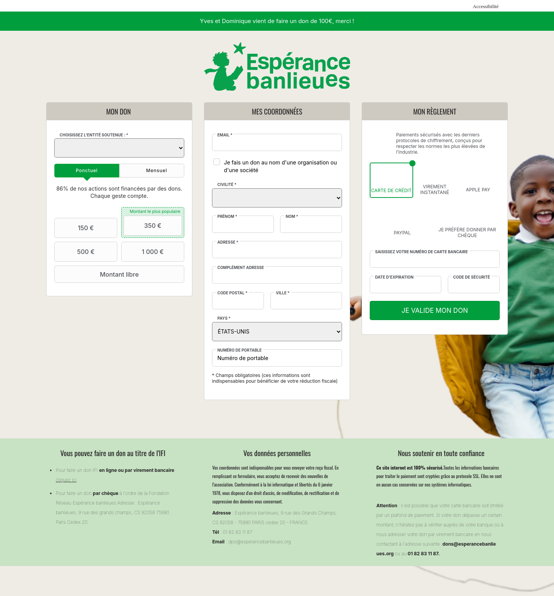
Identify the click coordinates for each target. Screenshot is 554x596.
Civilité (227, 184)
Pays (223, 318)
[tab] (86, 171)
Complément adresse (240, 267)
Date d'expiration (394, 277)
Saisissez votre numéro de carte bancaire (421, 251)
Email (224, 135)
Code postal (232, 293)
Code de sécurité (471, 277)
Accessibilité (486, 6)
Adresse (227, 242)
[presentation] (87, 170)
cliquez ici (66, 480)
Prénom (227, 216)
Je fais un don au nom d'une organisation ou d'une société (280, 166)
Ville (283, 293)
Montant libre (97, 274)
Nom (291, 216)
